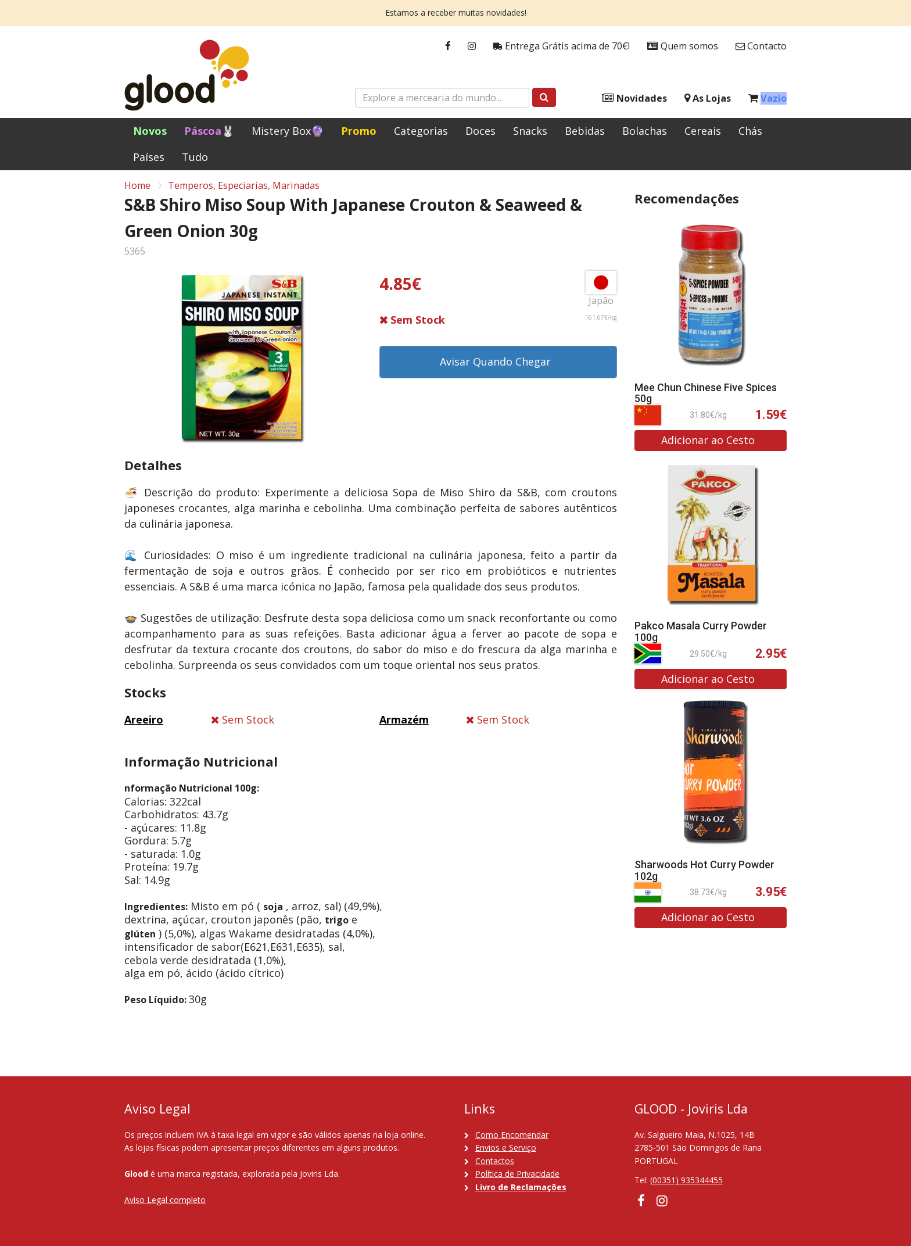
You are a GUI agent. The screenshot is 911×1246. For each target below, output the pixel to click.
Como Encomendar (511, 1134)
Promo (358, 131)
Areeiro (143, 724)
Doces (480, 131)
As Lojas (707, 98)
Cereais (702, 131)
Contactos (494, 1160)
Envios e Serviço (505, 1147)
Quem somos (682, 46)
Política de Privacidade (517, 1173)
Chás (750, 131)
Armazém (404, 724)
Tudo (195, 157)
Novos (150, 131)
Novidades (634, 98)
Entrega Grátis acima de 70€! (561, 46)
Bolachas (644, 131)
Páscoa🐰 (209, 131)
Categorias (421, 131)
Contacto (761, 46)
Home (137, 189)
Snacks (530, 131)
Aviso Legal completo (165, 1199)
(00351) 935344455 (686, 1180)
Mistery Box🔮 (288, 131)
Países (148, 157)
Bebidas (585, 131)
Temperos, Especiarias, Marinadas (244, 189)
